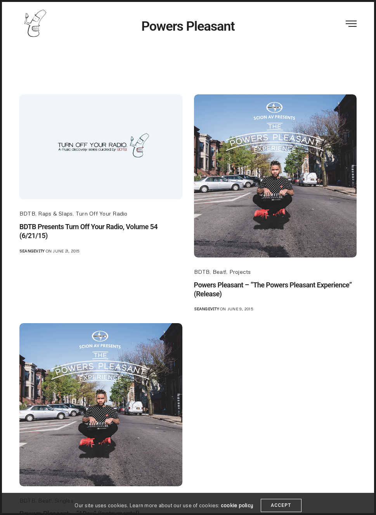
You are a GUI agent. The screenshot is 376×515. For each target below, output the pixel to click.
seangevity (31, 251)
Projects (240, 271)
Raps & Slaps (55, 213)
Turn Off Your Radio (102, 213)
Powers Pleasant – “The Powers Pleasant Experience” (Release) (273, 289)
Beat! (219, 271)
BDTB (27, 213)
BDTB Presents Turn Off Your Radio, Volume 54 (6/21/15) (88, 231)
